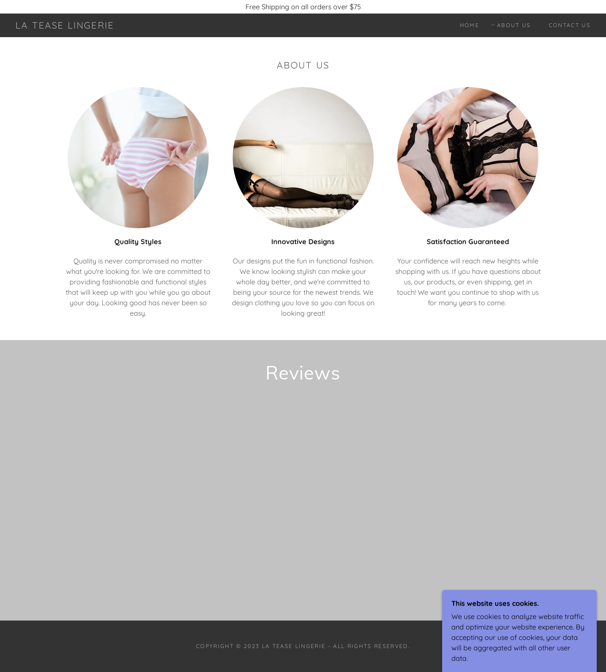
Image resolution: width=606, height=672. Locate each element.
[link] (64, 26)
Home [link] (469, 25)
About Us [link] (514, 25)
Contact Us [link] (570, 25)
